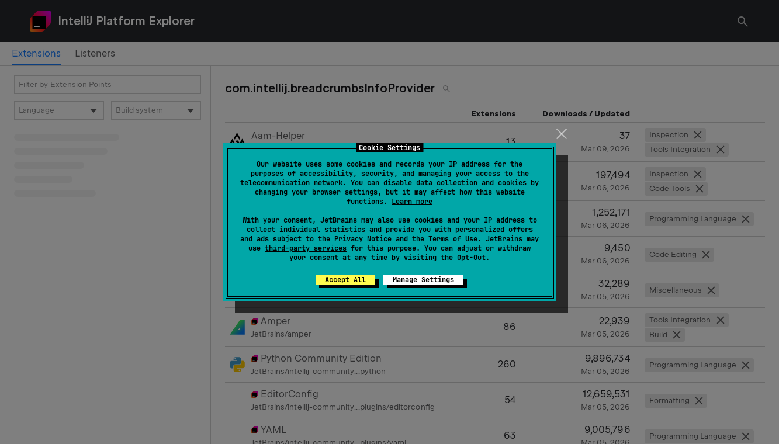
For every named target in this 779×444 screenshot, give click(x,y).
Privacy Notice (363, 239)
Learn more (412, 201)
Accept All (345, 280)
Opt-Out (471, 257)
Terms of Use (452, 239)
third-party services (306, 248)
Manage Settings (423, 280)
